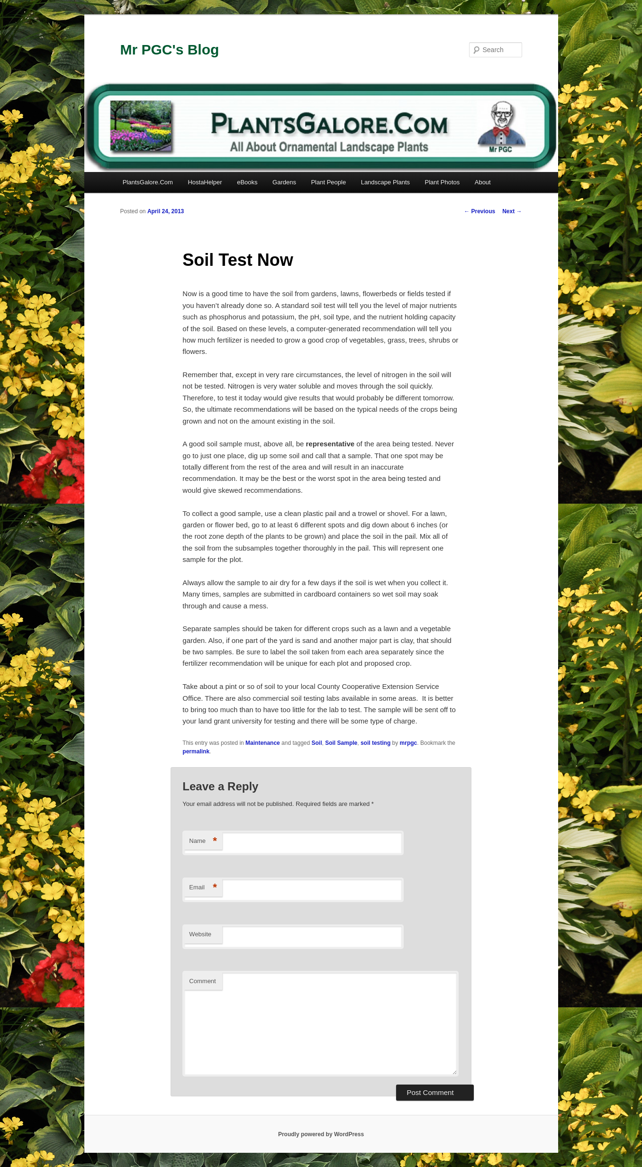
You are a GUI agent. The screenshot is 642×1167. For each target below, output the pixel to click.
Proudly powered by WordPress (321, 1134)
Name (203, 841)
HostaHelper (205, 182)
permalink (195, 751)
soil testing (375, 743)
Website (200, 934)
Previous (479, 211)
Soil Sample (341, 743)
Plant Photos (442, 182)
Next (512, 211)
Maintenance (262, 743)
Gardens (284, 182)
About (483, 182)
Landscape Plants (385, 182)
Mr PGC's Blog (169, 49)
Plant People (328, 182)
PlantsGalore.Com (148, 182)
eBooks (247, 182)
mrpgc (408, 743)
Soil (317, 743)
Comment (202, 981)
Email (203, 888)
